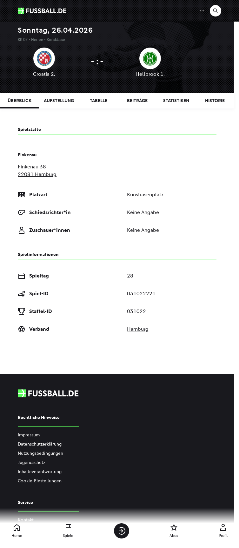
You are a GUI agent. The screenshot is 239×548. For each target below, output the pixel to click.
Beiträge (137, 100)
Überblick (19, 100)
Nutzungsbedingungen (40, 453)
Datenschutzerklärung (40, 444)
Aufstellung (59, 100)
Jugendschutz (31, 462)
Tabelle (98, 100)
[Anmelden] (121, 530)
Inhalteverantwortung (40, 471)
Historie (215, 100)
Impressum (29, 435)
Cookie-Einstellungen (40, 481)
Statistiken (176, 100)
